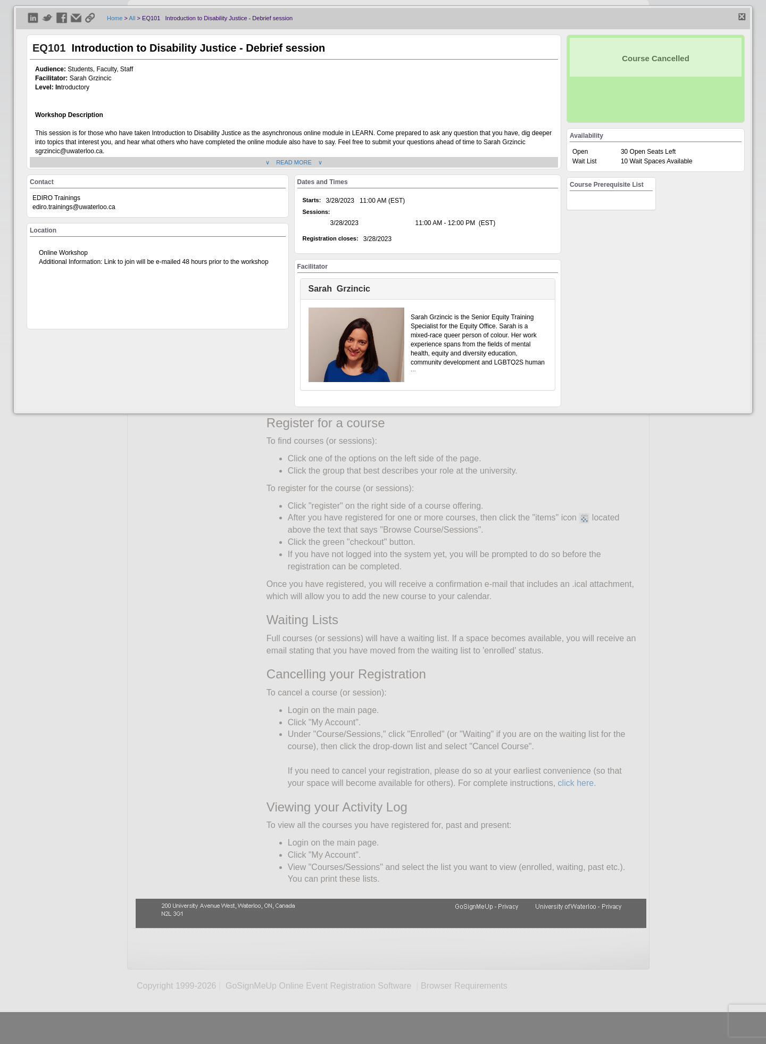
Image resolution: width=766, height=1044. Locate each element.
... (413, 369)
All (132, 18)
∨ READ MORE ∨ (293, 162)
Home (114, 18)
